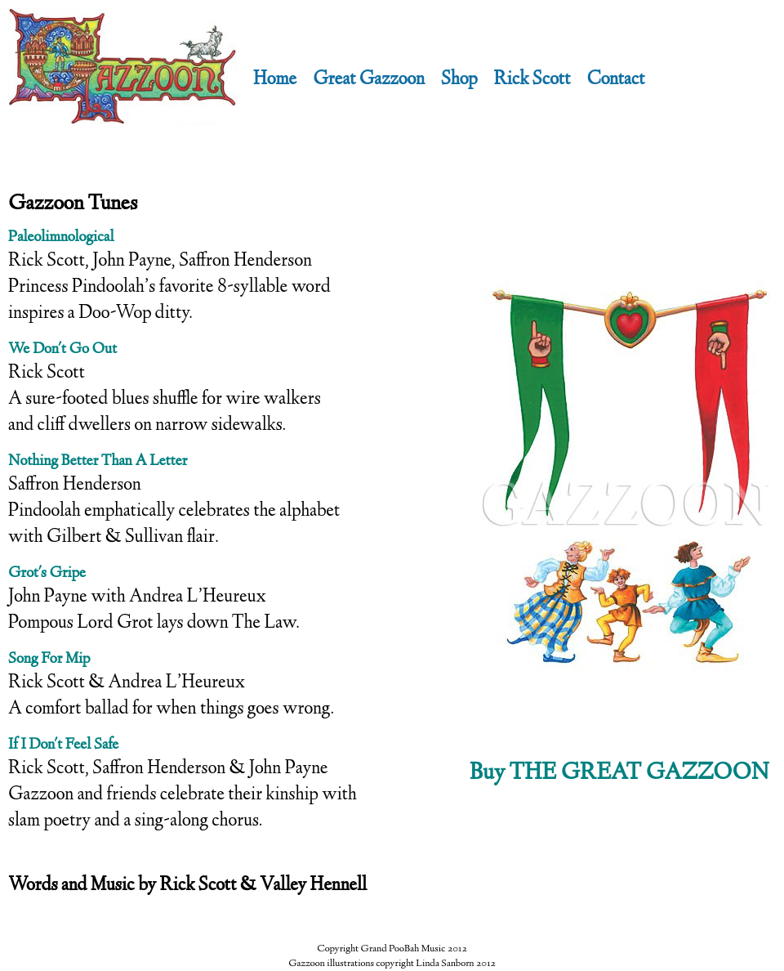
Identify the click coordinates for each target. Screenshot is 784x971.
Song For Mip (49, 659)
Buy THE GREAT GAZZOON (619, 774)
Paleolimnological (61, 237)
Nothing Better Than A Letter (97, 461)
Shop (459, 80)
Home (274, 80)
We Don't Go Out (62, 349)
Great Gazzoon (369, 80)
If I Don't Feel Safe (63, 745)
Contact (615, 80)
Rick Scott (532, 80)
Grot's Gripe (47, 573)
